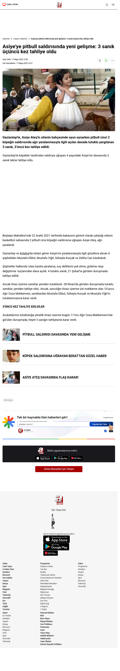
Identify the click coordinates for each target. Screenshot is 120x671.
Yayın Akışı (45, 633)
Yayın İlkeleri (45, 641)
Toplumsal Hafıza (47, 575)
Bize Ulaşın (45, 618)
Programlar (45, 563)
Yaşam (5, 581)
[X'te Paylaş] (99, 60)
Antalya (24, 253)
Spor (5, 586)
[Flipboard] (59, 525)
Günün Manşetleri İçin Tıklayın (59, 469)
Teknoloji (7, 595)
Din (4, 601)
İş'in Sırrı (43, 601)
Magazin (6, 589)
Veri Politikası (46, 624)
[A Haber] (59, 5)
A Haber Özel (8, 569)
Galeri (5, 613)
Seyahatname (46, 586)
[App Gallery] (76, 458)
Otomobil (6, 598)
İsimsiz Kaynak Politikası (51, 644)
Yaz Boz (43, 569)
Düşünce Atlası (46, 566)
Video (5, 563)
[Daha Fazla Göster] (112, 60)
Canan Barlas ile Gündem (51, 578)
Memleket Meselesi (48, 583)
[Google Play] (61, 458)
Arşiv (42, 630)
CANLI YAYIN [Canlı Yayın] (10, 4)
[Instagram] (59, 520)
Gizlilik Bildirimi (47, 636)
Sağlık (5, 606)
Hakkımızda (45, 638)
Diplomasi (44, 592)
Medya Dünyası (46, 598)
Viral (5, 592)
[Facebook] (59, 515)
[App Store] (43, 458)
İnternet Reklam (47, 613)
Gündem (6, 572)
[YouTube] (59, 522)
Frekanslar (44, 627)
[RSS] (59, 527)
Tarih (5, 603)
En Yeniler (7, 616)
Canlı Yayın (7, 566)
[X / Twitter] (59, 517)
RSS (42, 616)
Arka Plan (44, 581)
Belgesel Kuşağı (47, 589)
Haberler (6, 39)
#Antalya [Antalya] (8, 400)
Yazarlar (6, 609)
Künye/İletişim (46, 621)
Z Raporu (44, 606)
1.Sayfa (43, 609)
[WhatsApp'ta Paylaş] (106, 60)
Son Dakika (7, 578)
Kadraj (43, 572)
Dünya (5, 583)
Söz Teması (45, 595)
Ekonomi (6, 575)
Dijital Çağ (44, 603)
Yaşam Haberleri (20, 39)
